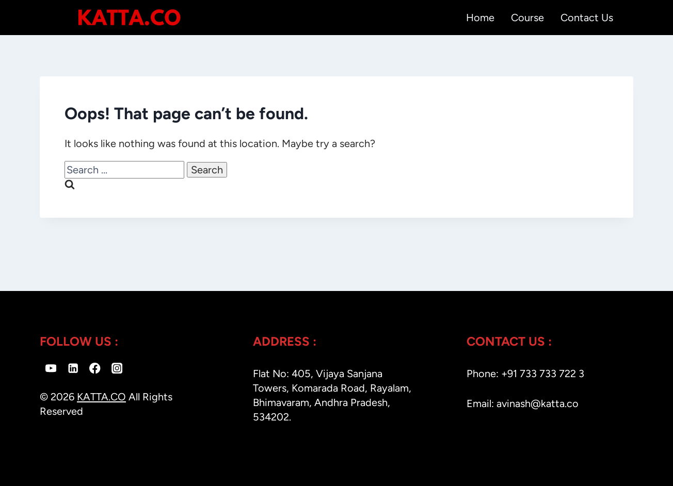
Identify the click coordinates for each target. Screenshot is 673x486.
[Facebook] (95, 368)
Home (480, 17)
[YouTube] (51, 368)
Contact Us (586, 17)
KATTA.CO (101, 397)
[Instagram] (117, 368)
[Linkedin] (73, 368)
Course (527, 17)
